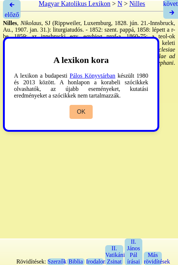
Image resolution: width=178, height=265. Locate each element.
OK (81, 112)
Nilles (137, 3)
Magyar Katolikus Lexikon (74, 3)
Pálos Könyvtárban (92, 76)
